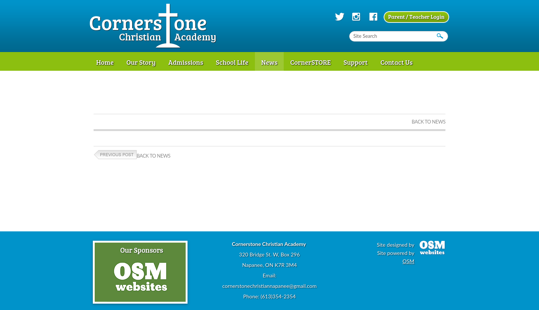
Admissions (185, 62)
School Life (232, 62)
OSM (408, 261)
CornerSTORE (310, 62)
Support (356, 62)
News (269, 62)
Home (105, 62)
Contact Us (396, 62)
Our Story (141, 62)
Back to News (428, 122)
